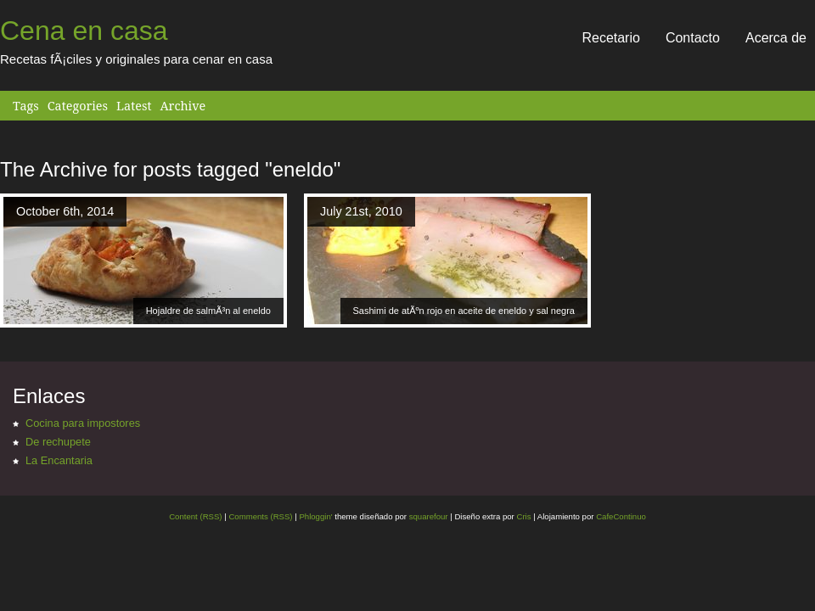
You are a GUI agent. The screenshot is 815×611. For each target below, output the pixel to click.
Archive (182, 106)
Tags (26, 106)
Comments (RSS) (260, 516)
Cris (523, 516)
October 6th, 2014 (65, 211)
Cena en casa (83, 30)
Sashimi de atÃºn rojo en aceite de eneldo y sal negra (464, 311)
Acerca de (776, 38)
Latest (133, 106)
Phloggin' (315, 516)
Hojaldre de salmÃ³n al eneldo (208, 311)
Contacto (693, 38)
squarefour (427, 516)
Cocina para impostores (82, 423)
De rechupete (58, 441)
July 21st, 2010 (361, 211)
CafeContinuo (621, 516)
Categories (78, 106)
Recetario (610, 38)
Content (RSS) (195, 516)
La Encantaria (59, 460)
